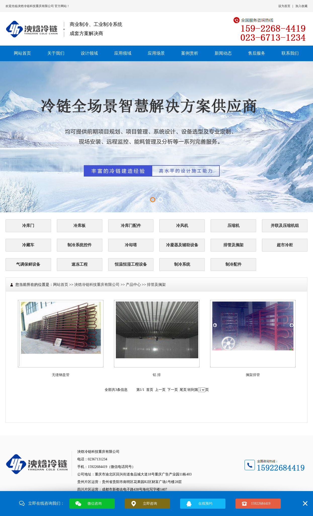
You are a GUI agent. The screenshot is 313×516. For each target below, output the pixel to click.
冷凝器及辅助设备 (182, 245)
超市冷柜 (285, 245)
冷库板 (79, 225)
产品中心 (133, 285)
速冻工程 (79, 264)
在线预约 (205, 503)
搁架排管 (253, 375)
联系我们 (290, 53)
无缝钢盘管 (60, 375)
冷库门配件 (131, 225)
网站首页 (22, 53)
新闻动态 (223, 53)
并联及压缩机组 (285, 225)
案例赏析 (189, 53)
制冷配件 (233, 264)
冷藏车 (28, 245)
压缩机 (233, 225)
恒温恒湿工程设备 (131, 264)
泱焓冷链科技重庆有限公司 (36, 6)
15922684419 (260, 503)
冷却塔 (131, 245)
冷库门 (28, 225)
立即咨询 (150, 503)
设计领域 (89, 53)
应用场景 (156, 53)
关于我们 (55, 53)
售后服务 (256, 53)
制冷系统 (182, 264)
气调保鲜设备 (28, 264)
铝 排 (157, 375)
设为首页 (284, 6)
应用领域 (122, 53)
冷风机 (182, 225)
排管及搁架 (233, 245)
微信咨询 (95, 503)
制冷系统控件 (79, 245)
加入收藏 (301, 6)
